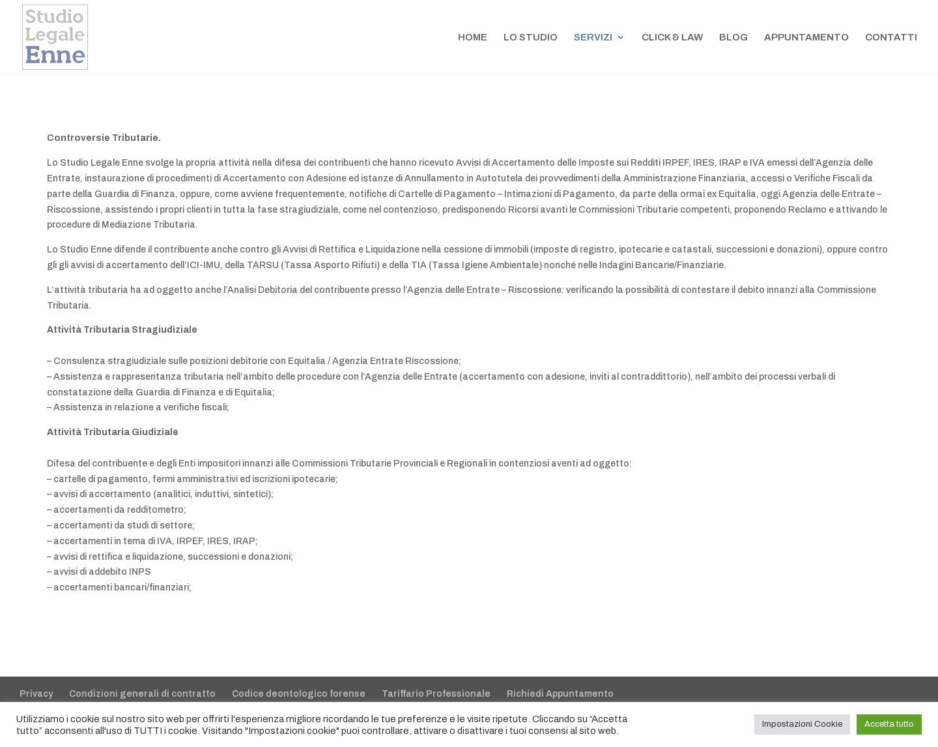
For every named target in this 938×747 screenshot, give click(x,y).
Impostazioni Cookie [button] (802, 724)
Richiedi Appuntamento (560, 694)
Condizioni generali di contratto (142, 694)
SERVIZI (593, 37)
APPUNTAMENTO (806, 37)
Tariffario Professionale (436, 694)
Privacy (36, 694)
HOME (472, 37)
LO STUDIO (531, 37)
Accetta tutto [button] (889, 724)
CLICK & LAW (672, 37)
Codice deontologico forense (298, 694)
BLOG (733, 37)
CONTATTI (891, 37)
